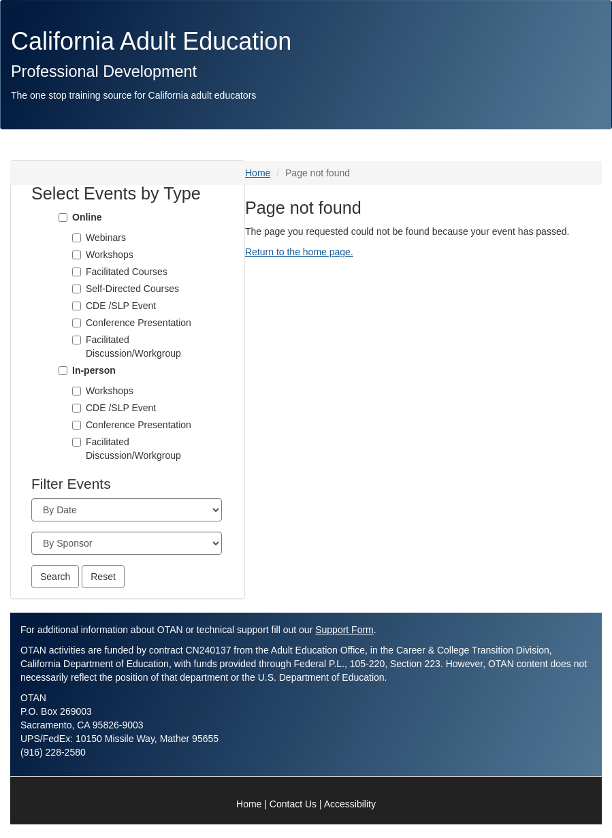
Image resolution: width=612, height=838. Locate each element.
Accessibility (350, 804)
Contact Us (293, 804)
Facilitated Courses (126, 271)
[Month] (126, 509)
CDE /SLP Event (121, 305)
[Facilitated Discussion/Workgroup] (76, 340)
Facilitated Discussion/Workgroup (133, 346)
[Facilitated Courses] (76, 272)
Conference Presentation (138, 322)
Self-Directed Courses (132, 288)
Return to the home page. (299, 251)
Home (257, 172)
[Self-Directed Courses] (76, 289)
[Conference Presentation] (76, 323)
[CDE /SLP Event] (76, 306)
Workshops (109, 390)
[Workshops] (76, 391)
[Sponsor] (126, 543)
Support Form (344, 629)
